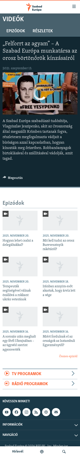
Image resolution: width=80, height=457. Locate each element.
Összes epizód (68, 356)
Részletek (43, 31)
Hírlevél (17, 451)
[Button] (13, 179)
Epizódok (15, 31)
